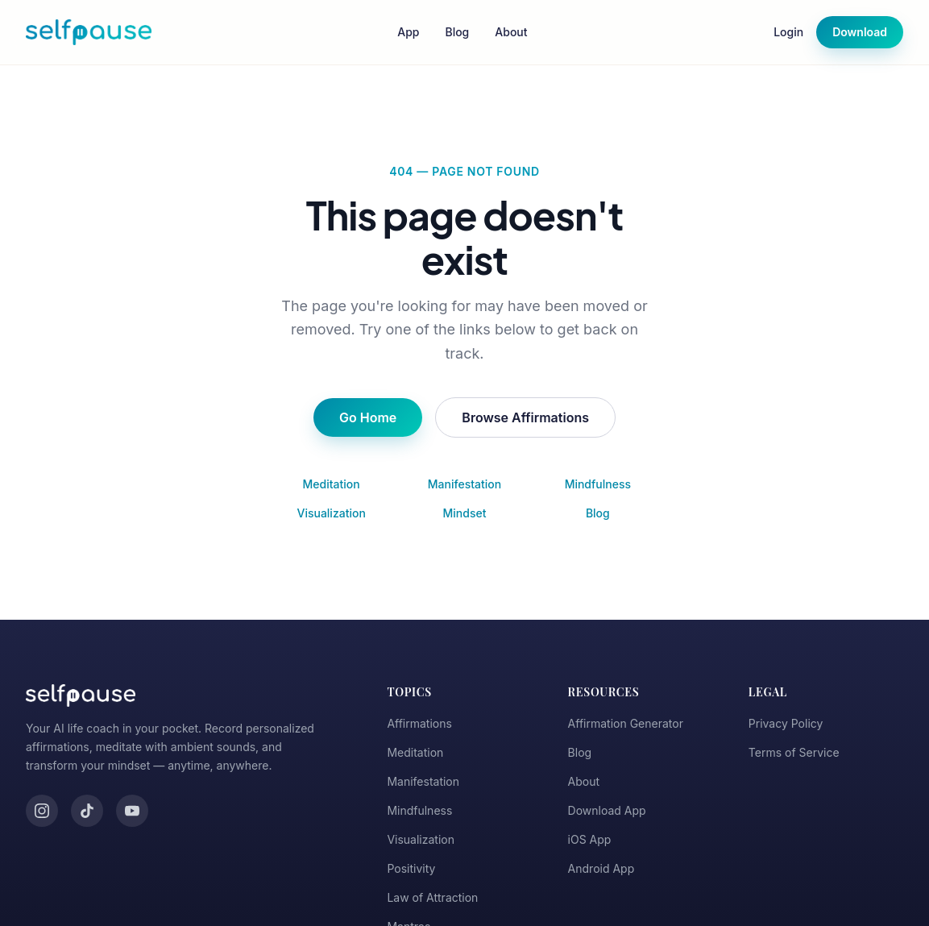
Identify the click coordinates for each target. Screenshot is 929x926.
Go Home (367, 417)
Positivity (411, 868)
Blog (457, 32)
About (511, 32)
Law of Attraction (432, 897)
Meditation (331, 484)
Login (788, 32)
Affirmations (419, 723)
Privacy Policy (786, 723)
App (408, 32)
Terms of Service (794, 752)
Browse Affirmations (525, 417)
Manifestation (464, 484)
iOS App (590, 839)
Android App (601, 868)
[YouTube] (132, 811)
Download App (607, 810)
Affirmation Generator (625, 723)
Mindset (465, 513)
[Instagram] (42, 811)
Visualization (331, 513)
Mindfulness (598, 484)
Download (859, 32)
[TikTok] (87, 811)
